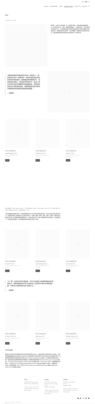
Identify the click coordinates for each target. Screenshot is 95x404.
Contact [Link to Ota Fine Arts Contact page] (84, 6)
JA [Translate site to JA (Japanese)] (89, 1)
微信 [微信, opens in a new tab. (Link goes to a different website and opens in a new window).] (89, 398)
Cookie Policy (13, 402)
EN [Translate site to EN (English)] (83, 1)
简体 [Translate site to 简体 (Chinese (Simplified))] (86, 1)
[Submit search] (89, 6)
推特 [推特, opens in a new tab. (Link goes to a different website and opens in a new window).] (81, 398)
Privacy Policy (7, 402)
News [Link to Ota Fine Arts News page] (61, 6)
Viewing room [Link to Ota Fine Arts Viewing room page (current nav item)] (68, 6)
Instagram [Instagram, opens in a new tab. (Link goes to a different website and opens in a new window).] (86, 398)
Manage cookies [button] (18, 402)
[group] (47, 184)
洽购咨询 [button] (37, 162)
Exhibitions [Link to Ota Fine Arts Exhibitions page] (54, 6)
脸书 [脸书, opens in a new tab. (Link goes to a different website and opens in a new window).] (83, 398)
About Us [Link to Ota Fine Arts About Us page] (77, 6)
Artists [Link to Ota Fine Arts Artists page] (46, 6)
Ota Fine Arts (12, 6)
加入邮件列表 (78, 398)
